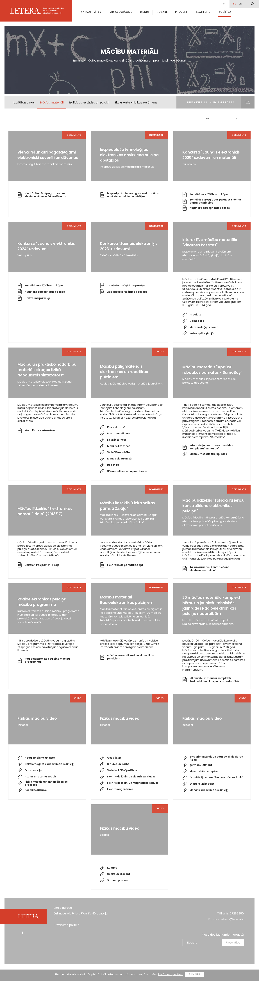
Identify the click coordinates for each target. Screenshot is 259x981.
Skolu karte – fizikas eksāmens (136, 102)
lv (234, 4)
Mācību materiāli (52, 102)
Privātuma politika (66, 925)
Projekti (181, 12)
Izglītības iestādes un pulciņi (89, 102)
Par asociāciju (121, 12)
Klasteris (203, 12)
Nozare (162, 12)
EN (240, 4)
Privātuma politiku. (170, 974)
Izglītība (224, 12)
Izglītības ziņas (24, 102)
